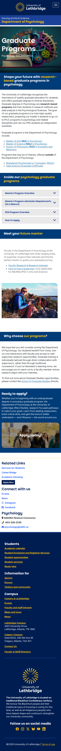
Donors (8, 582)
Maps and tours (12, 612)
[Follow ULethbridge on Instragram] (22, 729)
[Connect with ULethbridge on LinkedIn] (44, 729)
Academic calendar (14, 548)
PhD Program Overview (17, 212)
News (5, 498)
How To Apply (12, 220)
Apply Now (8, 482)
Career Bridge (9, 472)
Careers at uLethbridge (16, 598)
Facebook (8, 507)
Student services (13, 561)
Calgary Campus (13, 634)
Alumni (8, 578)
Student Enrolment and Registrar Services (27, 552)
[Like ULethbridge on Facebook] (17, 729)
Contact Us (10, 646)
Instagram (9, 502)
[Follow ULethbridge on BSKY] (33, 729)
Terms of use (48, 744)
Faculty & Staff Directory (17, 651)
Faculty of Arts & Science (15, 18)
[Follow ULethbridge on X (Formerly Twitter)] (28, 729)
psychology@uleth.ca (15, 526)
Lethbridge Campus (15, 623)
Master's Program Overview (19, 193)
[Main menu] (56, 5)
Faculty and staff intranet (18, 607)
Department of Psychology (23, 21)
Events (5, 493)
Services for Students (13, 468)
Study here (10, 566)
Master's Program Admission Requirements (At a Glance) (28, 203)
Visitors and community (17, 587)
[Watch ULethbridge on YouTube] (38, 729)
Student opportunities (16, 557)
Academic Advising (12, 477)
